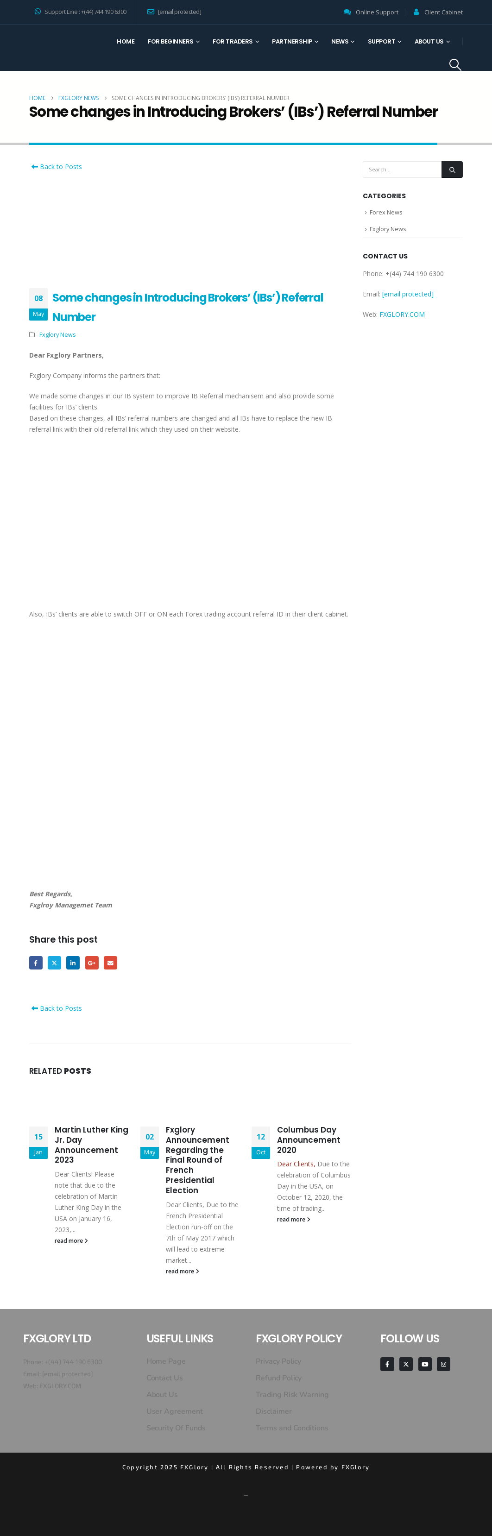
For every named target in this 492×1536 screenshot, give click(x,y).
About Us (429, 41)
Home (125, 41)
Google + (92, 962)
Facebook (36, 962)
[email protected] (67, 1374)
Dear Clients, (296, 1164)
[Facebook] (387, 1364)
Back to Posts (55, 166)
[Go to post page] (79, 1100)
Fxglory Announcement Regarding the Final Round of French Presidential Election (197, 1160)
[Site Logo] (63, 47)
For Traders (233, 41)
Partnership (292, 41)
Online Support (377, 12)
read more (71, 1241)
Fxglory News (57, 335)
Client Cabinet (443, 12)
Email (111, 962)
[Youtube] (425, 1364)
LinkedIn (73, 962)
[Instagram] (443, 1364)
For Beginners (171, 41)
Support (382, 41)
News (339, 41)
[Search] (452, 169)
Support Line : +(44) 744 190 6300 (80, 12)
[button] (455, 65)
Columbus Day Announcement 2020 (309, 1140)
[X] (406, 1364)
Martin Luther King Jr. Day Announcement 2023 (91, 1144)
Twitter (55, 962)
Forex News (386, 212)
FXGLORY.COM (402, 315)
